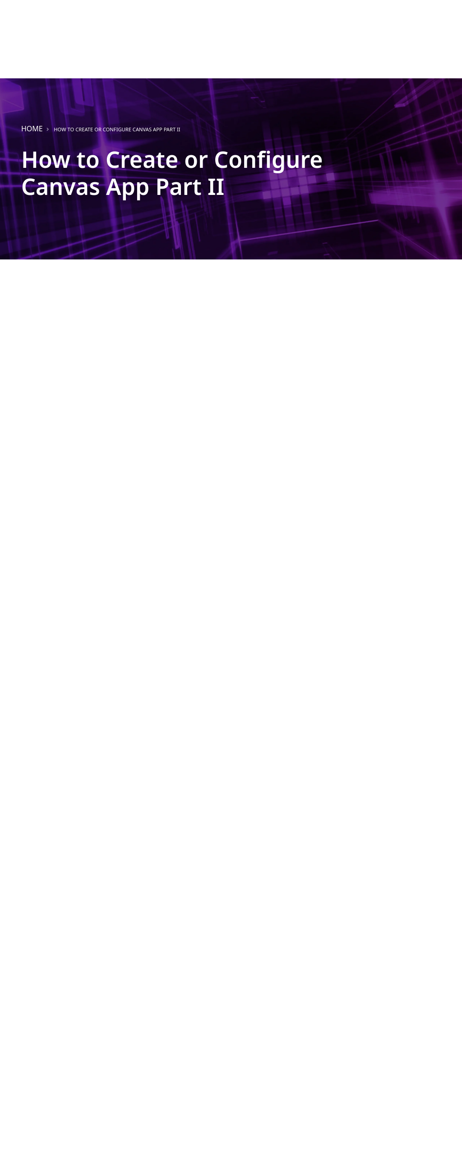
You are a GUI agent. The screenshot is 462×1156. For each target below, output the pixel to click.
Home (32, 129)
